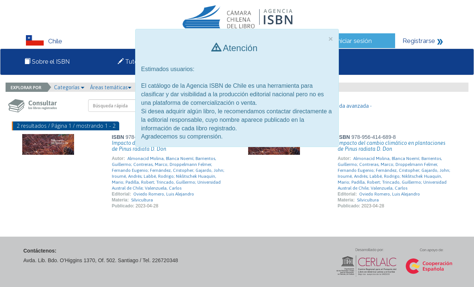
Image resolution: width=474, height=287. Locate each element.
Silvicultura (142, 200)
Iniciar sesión (354, 40)
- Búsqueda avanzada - (346, 106)
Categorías (69, 87)
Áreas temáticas (110, 87)
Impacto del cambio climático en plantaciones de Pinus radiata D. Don (391, 146)
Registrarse (419, 40)
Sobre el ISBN (47, 61)
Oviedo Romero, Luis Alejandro (163, 194)
